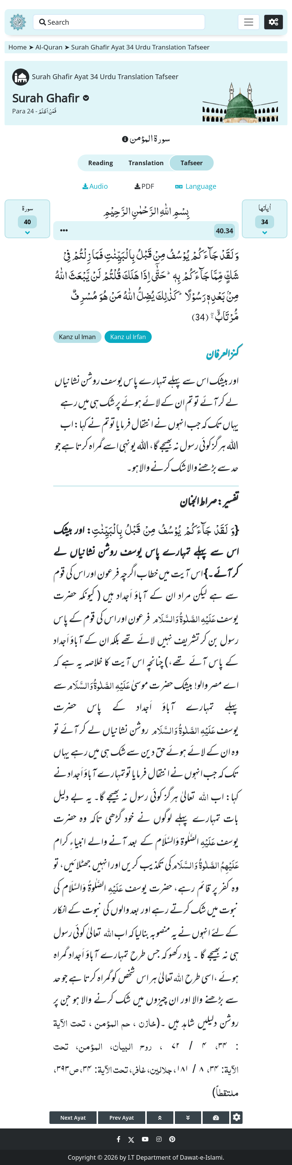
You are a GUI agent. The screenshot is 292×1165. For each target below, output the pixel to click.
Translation (146, 163)
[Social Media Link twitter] (132, 1139)
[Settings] (273, 22)
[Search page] (119, 22)
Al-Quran (48, 47)
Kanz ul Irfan (128, 337)
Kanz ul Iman (77, 337)
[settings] (236, 1118)
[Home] (17, 22)
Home (17, 47)
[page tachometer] (216, 1118)
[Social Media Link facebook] (119, 1139)
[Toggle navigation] (249, 22)
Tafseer (192, 163)
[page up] (160, 1118)
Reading (100, 163)
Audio (95, 186)
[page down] (188, 1118)
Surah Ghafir (50, 98)
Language (195, 186)
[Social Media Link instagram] (159, 1139)
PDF (144, 186)
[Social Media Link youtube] (146, 1139)
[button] (64, 230)
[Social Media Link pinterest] (172, 1139)
